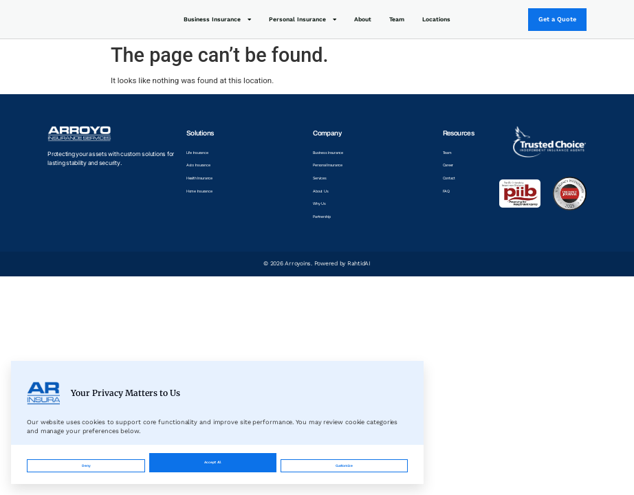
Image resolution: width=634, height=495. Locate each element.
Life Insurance (204, 151)
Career (452, 165)
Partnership (325, 222)
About (362, 19)
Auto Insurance (206, 165)
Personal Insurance (302, 19)
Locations (436, 19)
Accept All (342, 458)
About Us (322, 193)
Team (396, 19)
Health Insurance (208, 180)
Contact (453, 180)
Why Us (320, 207)
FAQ (448, 193)
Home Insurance (208, 193)
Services (322, 180)
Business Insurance (217, 19)
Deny (82, 458)
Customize (208, 458)
